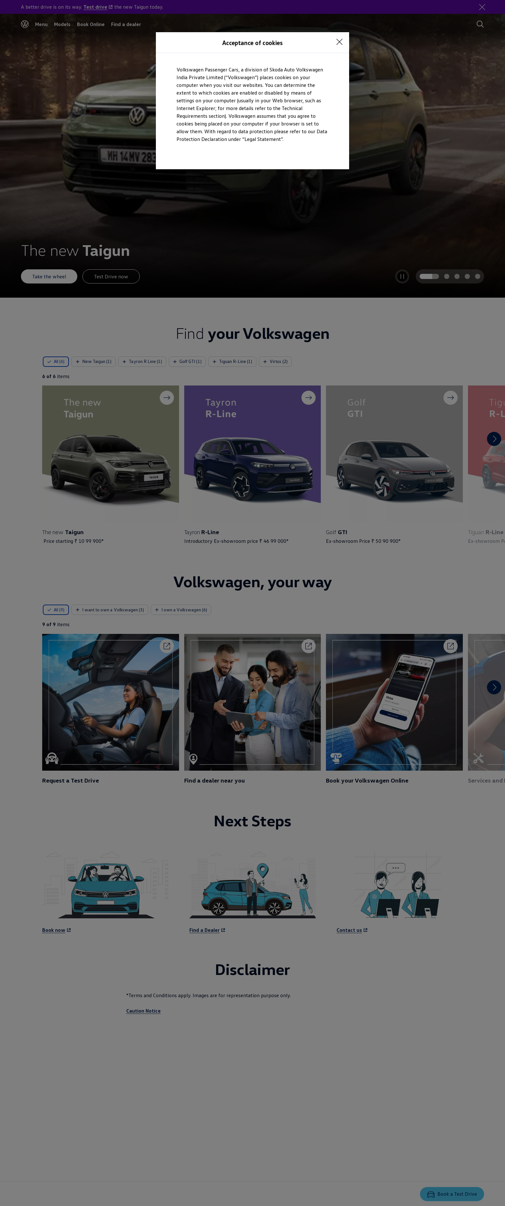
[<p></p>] (339, 41)
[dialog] (252, 603)
